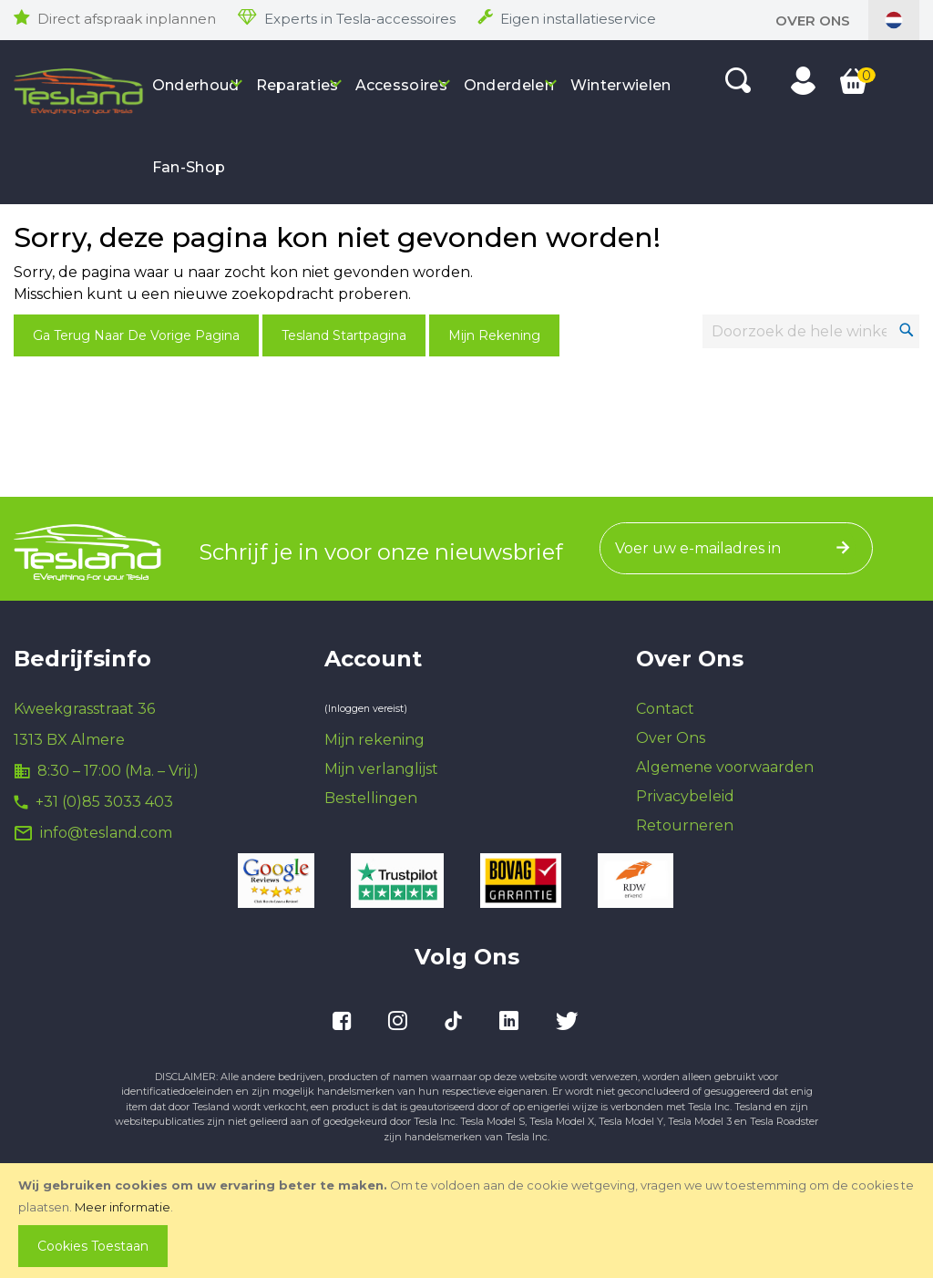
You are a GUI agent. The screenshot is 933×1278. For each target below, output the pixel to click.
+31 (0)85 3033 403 (104, 801)
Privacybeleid (685, 796)
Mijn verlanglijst (381, 769)
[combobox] (810, 331)
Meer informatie (122, 1207)
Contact (665, 708)
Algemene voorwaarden (725, 767)
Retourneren (684, 825)
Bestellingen (370, 798)
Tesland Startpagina (344, 335)
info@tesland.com (106, 832)
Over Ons (812, 20)
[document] (468, 1220)
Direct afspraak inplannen (126, 18)
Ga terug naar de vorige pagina (136, 335)
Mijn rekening (374, 739)
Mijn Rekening (494, 335)
